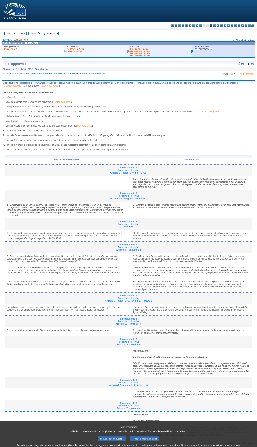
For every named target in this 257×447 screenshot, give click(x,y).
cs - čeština (179, 25)
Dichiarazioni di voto (140, 51)
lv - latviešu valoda (214, 25)
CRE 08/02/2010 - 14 (76, 51)
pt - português (235, 25)
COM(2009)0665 (210, 111)
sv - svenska (252, 25)
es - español (176, 25)
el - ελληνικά (193, 25)
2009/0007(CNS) (21, 40)
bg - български (172, 25)
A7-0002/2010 (10, 49)
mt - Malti (225, 25)
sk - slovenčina (242, 25)
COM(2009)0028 (12, 85)
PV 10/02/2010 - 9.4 (139, 49)
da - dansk (183, 25)
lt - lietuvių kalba (218, 25)
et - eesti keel (190, 25)
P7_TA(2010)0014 (203, 49)
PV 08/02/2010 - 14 (75, 49)
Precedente (21, 33)
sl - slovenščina (246, 25)
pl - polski (232, 25)
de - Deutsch (186, 25)
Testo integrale (52, 33)
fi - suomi (249, 25)
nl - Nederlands (228, 25)
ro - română (239, 25)
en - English (197, 25)
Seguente (33, 33)
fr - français (200, 25)
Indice (8, 33)
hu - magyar (221, 25)
